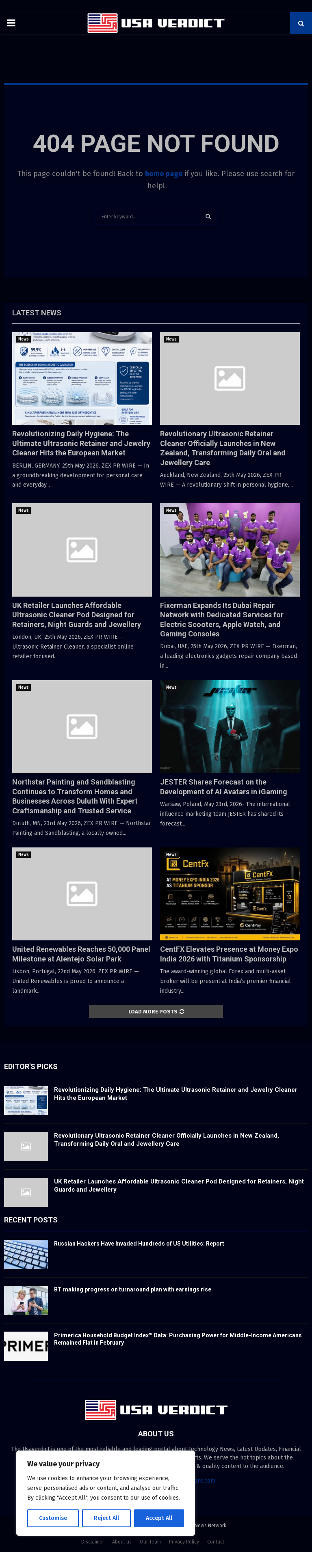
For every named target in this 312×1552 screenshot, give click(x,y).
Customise (53, 1518)
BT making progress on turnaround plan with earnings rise (132, 1289)
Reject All (106, 1518)
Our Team (150, 1542)
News (23, 339)
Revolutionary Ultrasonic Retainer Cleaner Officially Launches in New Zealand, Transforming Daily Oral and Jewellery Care (166, 1139)
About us (122, 1542)
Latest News (36, 312)
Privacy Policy (184, 1542)
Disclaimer (92, 1542)
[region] (105, 1493)
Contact (215, 1542)
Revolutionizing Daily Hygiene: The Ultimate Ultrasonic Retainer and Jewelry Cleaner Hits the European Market (81, 443)
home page (163, 173)
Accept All (159, 1518)
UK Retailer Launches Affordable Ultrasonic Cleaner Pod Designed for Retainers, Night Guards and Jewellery (76, 615)
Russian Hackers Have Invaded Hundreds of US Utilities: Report (139, 1243)
